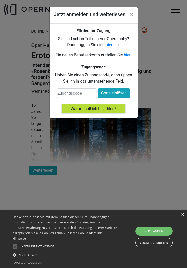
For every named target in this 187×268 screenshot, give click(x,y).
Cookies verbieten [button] (154, 243)
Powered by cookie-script (28, 262)
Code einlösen (114, 93)
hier (109, 44)
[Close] (132, 14)
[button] (65, 254)
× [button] (182, 215)
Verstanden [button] (154, 231)
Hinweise (19, 238)
